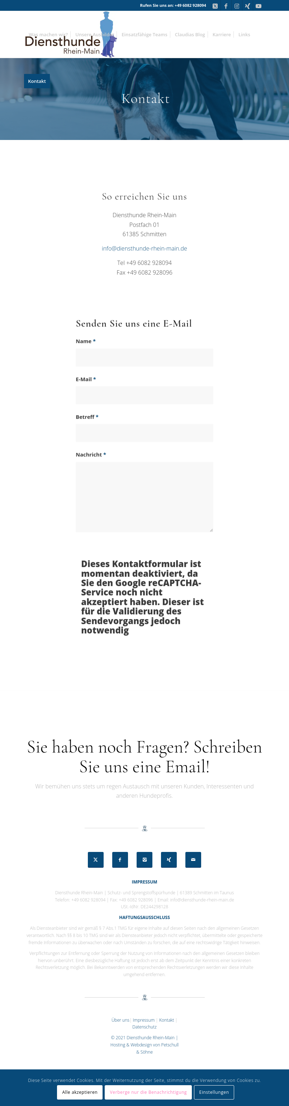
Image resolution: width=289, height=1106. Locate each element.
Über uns (120, 1020)
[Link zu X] (215, 5)
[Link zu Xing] (247, 5)
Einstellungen (214, 1092)
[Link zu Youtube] (258, 5)
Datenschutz (144, 1027)
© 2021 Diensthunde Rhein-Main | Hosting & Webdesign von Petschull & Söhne (144, 1045)
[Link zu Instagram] (237, 5)
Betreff (87, 430)
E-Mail (86, 392)
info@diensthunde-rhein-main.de (144, 262)
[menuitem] (48, 34)
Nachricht (91, 468)
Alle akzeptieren (80, 1092)
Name (86, 354)
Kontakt (166, 1020)
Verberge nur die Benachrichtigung (148, 1092)
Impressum (144, 1020)
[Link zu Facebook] (226, 5)
